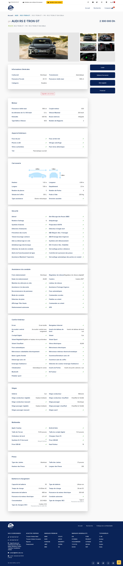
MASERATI (61, 541)
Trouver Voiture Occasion (33, 539)
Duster (101, 544)
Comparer (109, 8)
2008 (100, 541)
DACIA (74, 547)
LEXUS (60, 539)
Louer (102, 67)
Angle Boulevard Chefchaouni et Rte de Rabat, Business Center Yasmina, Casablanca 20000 (14, 546)
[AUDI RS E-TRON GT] (102, 76)
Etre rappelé (102, 83)
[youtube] (93, 2)
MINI (45, 547)
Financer (102, 90)
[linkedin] (106, 2)
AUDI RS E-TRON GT (23, 21)
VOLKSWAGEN (76, 541)
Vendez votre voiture (55, 2)
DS (59, 547)
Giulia (100, 547)
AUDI (16, 15)
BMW (45, 536)
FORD (87, 536)
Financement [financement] (29, 544)
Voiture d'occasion (102, 75)
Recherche (97, 8)
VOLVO (60, 536)
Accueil (87, 8)
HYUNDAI (74, 539)
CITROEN (88, 541)
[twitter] (96, 2)
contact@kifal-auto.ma (16, 552)
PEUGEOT (88, 539)
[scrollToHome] (119, 562)
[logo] (11, 525)
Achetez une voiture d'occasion (32, 2)
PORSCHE (47, 541)
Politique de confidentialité (105, 526)
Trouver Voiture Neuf (32, 536)
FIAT (87, 547)
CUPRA (60, 544)
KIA (73, 536)
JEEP (45, 544)
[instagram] (101, 2)
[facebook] (88, 2)
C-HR (100, 536)
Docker (101, 539)
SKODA (88, 544)
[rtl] (112, 2)
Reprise (28, 541)
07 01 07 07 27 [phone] (14, 2)
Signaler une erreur (48, 93)
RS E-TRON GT (25, 15)
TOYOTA (74, 544)
